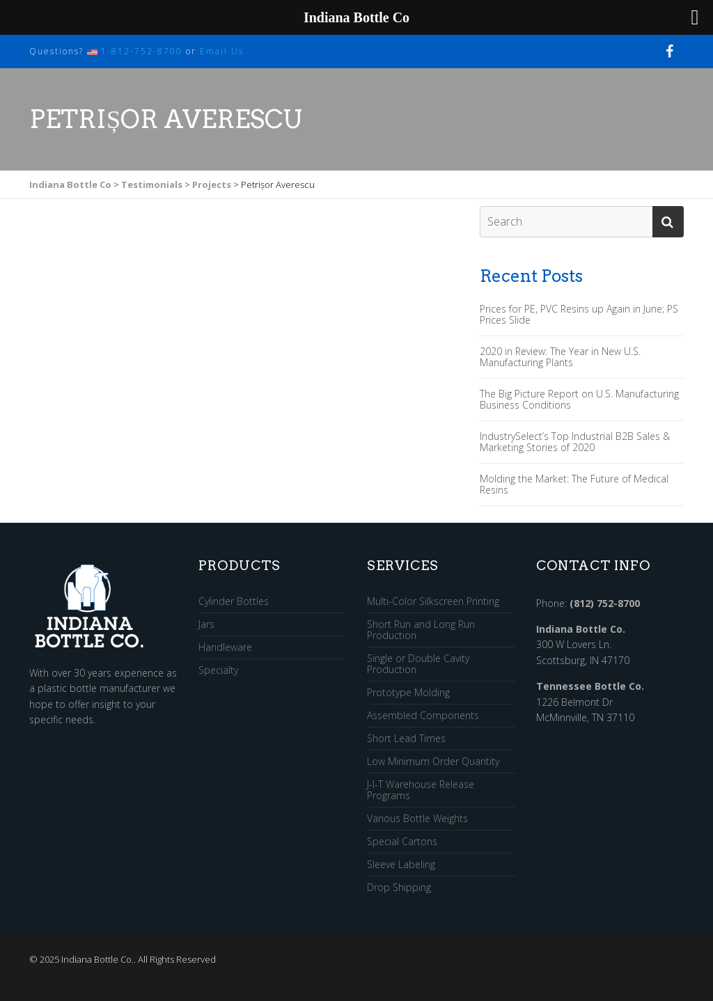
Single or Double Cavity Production (418, 664)
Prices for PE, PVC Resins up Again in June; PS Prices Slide (579, 315)
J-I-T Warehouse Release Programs (420, 790)
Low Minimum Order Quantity (433, 762)
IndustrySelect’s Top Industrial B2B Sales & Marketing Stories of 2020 (575, 442)
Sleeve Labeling (401, 865)
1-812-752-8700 (141, 51)
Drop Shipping (399, 887)
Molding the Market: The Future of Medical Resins (574, 484)
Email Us (222, 51)
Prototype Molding (408, 693)
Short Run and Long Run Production (421, 630)
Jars (206, 625)
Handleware (225, 648)
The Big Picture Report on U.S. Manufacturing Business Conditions (579, 399)
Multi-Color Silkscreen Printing (433, 602)
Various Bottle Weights (417, 819)
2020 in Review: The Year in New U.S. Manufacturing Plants (560, 357)
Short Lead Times (406, 739)
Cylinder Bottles (233, 602)
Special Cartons (402, 842)
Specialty (218, 670)
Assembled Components (423, 716)
